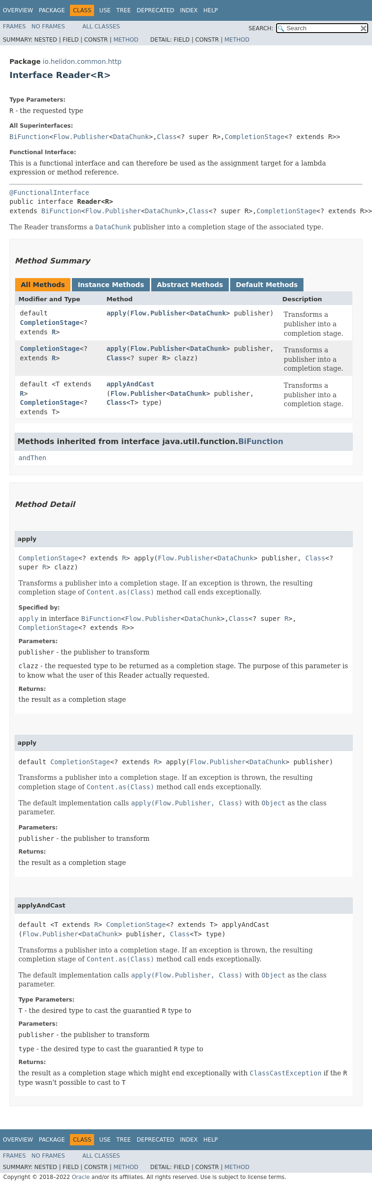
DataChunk (131, 136)
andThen (32, 458)
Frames (14, 26)
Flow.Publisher (81, 136)
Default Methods (267, 284)
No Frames (48, 26)
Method (125, 39)
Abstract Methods (190, 284)
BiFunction (29, 136)
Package (52, 10)
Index (189, 10)
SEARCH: (261, 28)
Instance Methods (111, 284)
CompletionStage (254, 136)
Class (167, 136)
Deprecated (155, 10)
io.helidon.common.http (82, 61)
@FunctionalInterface (49, 192)
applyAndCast (130, 384)
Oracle (81, 1177)
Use (105, 10)
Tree (123, 10)
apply (116, 313)
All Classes (101, 26)
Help (210, 10)
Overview (18, 10)
